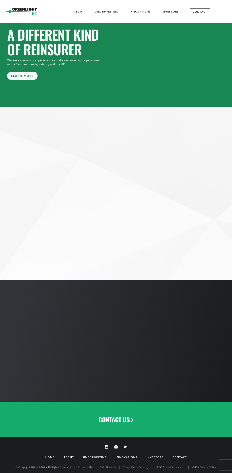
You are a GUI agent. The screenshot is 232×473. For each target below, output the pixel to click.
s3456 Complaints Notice (170, 467)
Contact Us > (115, 419)
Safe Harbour (108, 467)
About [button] (79, 11)
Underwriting (107, 11)
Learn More (22, 76)
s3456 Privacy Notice (204, 467)
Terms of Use (86, 467)
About (69, 457)
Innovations (140, 11)
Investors (170, 11)
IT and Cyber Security (136, 467)
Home (50, 457)
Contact (200, 11)
